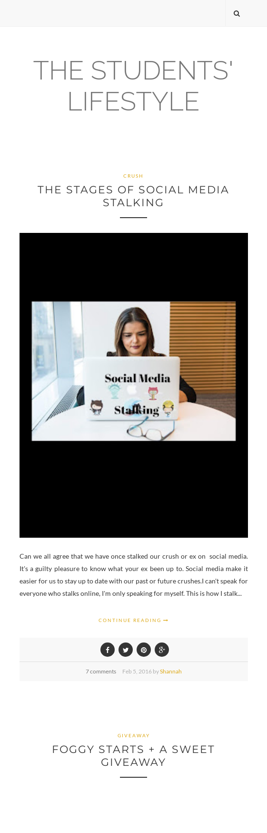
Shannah (171, 671)
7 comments (101, 671)
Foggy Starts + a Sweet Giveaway (133, 756)
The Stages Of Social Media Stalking (133, 196)
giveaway (134, 735)
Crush (133, 176)
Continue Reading (134, 620)
